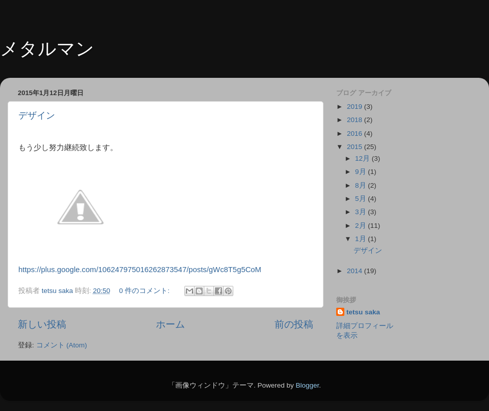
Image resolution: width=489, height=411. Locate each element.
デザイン (36, 115)
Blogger (307, 385)
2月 (361, 225)
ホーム (170, 324)
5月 (361, 198)
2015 (355, 147)
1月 (361, 239)
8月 (361, 185)
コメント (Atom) (61, 345)
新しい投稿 (42, 324)
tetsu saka (363, 312)
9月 (361, 171)
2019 (355, 106)
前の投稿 (294, 324)
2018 (355, 120)
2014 (355, 271)
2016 (355, 133)
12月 (363, 158)
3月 (361, 212)
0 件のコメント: (145, 291)
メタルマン (47, 48)
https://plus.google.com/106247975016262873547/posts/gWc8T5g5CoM (139, 270)
